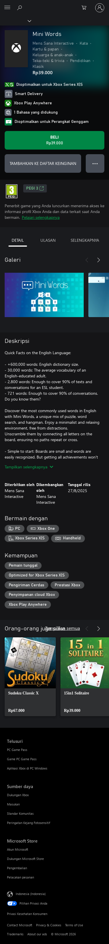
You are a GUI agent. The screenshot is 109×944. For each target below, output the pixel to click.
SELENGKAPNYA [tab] (85, 240)
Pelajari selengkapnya (41, 217)
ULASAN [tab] (48, 240)
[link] (30, 676)
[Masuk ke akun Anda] (100, 8)
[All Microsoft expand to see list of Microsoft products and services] (7, 8)
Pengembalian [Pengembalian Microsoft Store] (17, 868)
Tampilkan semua (62, 628)
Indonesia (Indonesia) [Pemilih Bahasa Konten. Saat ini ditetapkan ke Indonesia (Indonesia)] (31, 893)
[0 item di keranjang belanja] (86, 8)
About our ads (37, 934)
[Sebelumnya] (87, 260)
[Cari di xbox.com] (20, 7)
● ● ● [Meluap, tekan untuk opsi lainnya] (95, 163)
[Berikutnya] (98, 260)
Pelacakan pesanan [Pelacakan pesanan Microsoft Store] (20, 877)
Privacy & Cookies (48, 925)
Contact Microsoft (19, 925)
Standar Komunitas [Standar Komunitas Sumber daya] (20, 813)
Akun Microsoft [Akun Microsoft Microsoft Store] (17, 849)
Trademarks (15, 934)
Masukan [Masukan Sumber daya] (13, 804)
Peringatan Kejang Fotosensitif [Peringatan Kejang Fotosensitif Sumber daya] (28, 823)
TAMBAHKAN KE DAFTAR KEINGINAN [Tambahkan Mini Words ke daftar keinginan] (43, 163)
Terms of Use (74, 925)
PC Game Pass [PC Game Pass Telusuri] (17, 750)
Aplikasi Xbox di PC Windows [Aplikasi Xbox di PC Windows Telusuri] (27, 768)
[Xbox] (15, 21)
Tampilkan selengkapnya (29, 467)
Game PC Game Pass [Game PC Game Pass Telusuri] (22, 759)
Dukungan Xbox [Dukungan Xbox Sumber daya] (18, 795)
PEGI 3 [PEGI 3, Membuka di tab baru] (35, 188)
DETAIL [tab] (18, 240)
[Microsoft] (54, 4)
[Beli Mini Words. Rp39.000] (54, 140)
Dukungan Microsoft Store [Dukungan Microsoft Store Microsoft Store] (25, 859)
